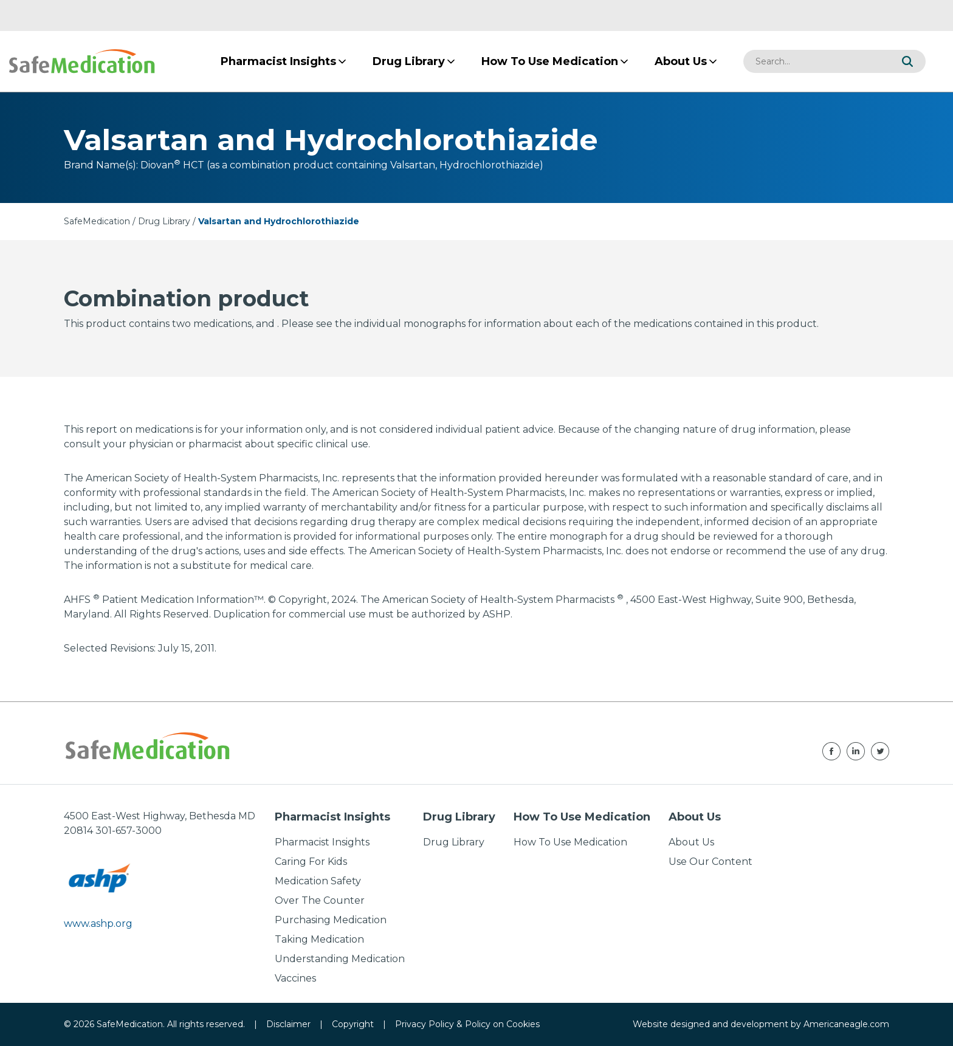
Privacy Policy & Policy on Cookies (467, 1024)
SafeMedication (97, 221)
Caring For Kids (311, 861)
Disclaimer (288, 1024)
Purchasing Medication (331, 920)
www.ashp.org (98, 923)
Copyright (353, 1024)
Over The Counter (320, 900)
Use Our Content (710, 861)
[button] (907, 61)
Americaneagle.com (846, 1024)
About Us (691, 842)
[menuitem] (278, 61)
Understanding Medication (340, 959)
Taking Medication (319, 939)
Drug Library (164, 221)
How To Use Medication (570, 842)
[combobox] (816, 61)
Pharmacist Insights (322, 842)
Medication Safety (318, 881)
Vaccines (295, 978)
